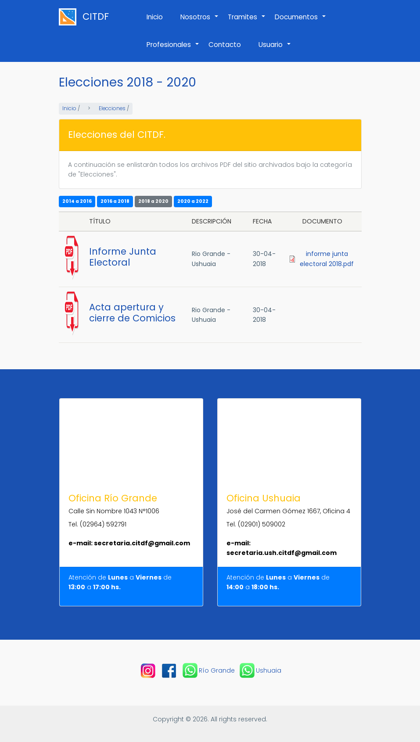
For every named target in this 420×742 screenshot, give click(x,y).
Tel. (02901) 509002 (255, 524)
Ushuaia (259, 670)
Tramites (247, 21)
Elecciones (112, 108)
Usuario (274, 49)
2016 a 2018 (115, 201)
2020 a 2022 (192, 201)
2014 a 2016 (77, 201)
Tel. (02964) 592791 (97, 524)
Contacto (224, 44)
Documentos (301, 21)
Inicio (155, 17)
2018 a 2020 (153, 201)
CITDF (96, 17)
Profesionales (173, 49)
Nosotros (199, 21)
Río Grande (208, 670)
